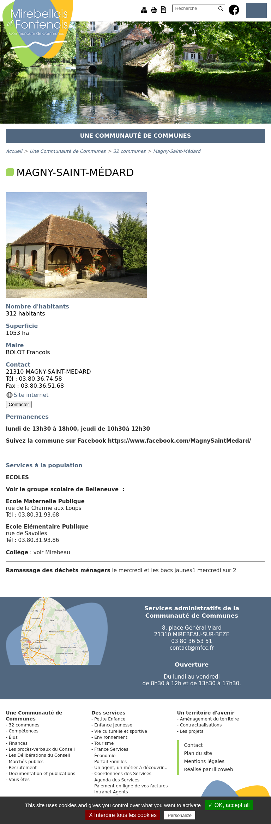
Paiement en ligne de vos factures (131, 786)
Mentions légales (204, 761)
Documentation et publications (42, 773)
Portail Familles (110, 761)
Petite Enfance (109, 719)
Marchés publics (26, 761)
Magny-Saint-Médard (176, 151)
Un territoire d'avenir (206, 713)
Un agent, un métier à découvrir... (130, 767)
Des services (108, 713)
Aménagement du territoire (209, 719)
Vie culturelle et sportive (120, 731)
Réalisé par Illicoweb (208, 769)
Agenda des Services (116, 780)
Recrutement (23, 767)
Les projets (192, 731)
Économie (104, 755)
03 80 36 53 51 (191, 641)
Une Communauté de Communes (68, 151)
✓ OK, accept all (228, 805)
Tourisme (104, 743)
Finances (18, 743)
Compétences (23, 731)
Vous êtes (19, 779)
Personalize (180, 815)
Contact (193, 745)
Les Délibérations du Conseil (39, 755)
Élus (13, 737)
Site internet (31, 395)
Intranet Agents (111, 791)
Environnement (110, 737)
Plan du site (198, 753)
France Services (111, 749)
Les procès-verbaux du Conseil (42, 749)
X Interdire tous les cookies (123, 815)
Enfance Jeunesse (113, 725)
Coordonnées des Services (122, 773)
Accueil (14, 151)
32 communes (129, 151)
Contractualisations (201, 725)
